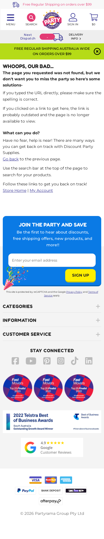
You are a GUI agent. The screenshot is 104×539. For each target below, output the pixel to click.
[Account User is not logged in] (72, 19)
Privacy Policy (74, 291)
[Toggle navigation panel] (10, 19)
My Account (41, 190)
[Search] (31, 19)
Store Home (14, 190)
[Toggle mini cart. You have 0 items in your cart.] (93, 19)
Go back (11, 159)
